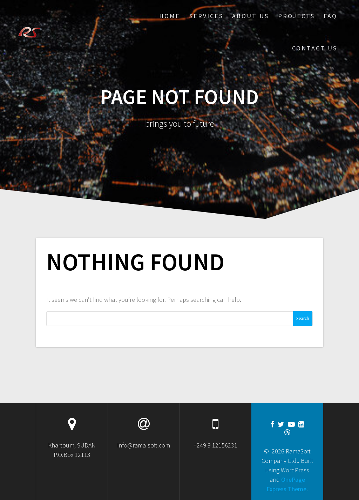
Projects (296, 16)
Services (206, 16)
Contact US (314, 48)
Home (169, 16)
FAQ (330, 16)
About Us (250, 16)
